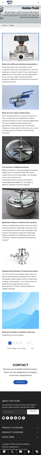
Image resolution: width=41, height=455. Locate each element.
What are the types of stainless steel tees (18, 332)
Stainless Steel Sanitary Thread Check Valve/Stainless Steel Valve (20, 271)
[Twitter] (11, 417)
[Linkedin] (3, 417)
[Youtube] (15, 417)
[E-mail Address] (14, 411)
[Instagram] (19, 417)
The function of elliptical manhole (15, 167)
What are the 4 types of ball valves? (16, 113)
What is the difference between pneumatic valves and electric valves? (20, 64)
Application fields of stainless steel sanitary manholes (20, 222)
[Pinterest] (23, 417)
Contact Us (20, 382)
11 (27, 343)
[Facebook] (7, 417)
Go (32, 348)
